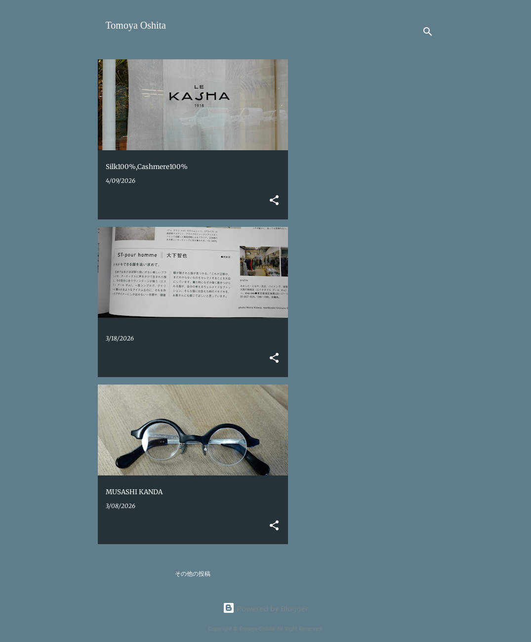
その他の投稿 (192, 573)
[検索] (428, 31)
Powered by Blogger (265, 608)
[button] (274, 201)
